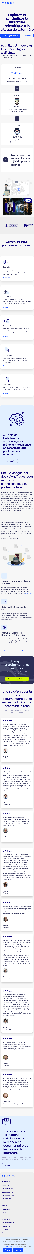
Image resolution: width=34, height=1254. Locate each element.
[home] (8, 3)
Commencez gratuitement (17, 679)
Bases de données (8, 1223)
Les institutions (7, 1199)
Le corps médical (7, 1192)
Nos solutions (6, 1209)
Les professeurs (7, 1189)
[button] (30, 3)
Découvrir (8, 1165)
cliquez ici (28, 593)
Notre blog (5, 1229)
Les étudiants (6, 1185)
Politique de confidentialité (11, 1246)
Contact (5, 1233)
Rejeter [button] (7, 1250)
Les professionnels (8, 1195)
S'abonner (27, 36)
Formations (6, 1219)
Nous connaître (9, 461)
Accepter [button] (18, 1250)
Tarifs (4, 1212)
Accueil (4, 1206)
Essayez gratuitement (10, 36)
